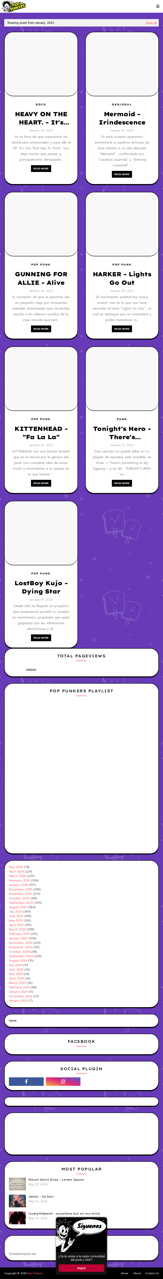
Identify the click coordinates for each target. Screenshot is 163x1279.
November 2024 (20, 947)
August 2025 (18, 907)
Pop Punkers (35, 1273)
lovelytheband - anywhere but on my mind (64, 1213)
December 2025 (20, 889)
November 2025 (20, 894)
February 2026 (19, 880)
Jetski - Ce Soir (41, 1196)
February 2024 (19, 987)
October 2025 (19, 898)
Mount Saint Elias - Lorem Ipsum (56, 1179)
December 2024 (20, 943)
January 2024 (18, 992)
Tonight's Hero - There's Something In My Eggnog (122, 433)
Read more (41, 168)
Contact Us (152, 1273)
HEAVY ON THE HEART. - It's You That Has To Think (41, 118)
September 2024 (21, 956)
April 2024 (16, 978)
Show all (151, 23)
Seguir (81, 1268)
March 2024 (17, 983)
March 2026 (17, 876)
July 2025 (15, 911)
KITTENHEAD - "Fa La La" (40, 433)
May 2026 (16, 867)
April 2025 (16, 925)
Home (13, 1021)
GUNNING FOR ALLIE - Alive (41, 278)
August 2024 (18, 960)
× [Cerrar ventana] (103, 1220)
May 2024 (16, 974)
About (137, 1273)
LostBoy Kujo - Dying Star (40, 587)
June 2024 (16, 969)
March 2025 (17, 929)
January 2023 (18, 1000)
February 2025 (19, 934)
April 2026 (16, 871)
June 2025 (16, 916)
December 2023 (20, 996)
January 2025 (18, 938)
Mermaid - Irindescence (122, 118)
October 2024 (19, 951)
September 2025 (21, 903)
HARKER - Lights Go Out (122, 278)
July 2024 (15, 965)
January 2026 (18, 885)
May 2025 (16, 920)
